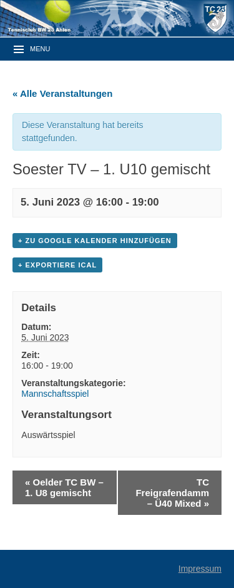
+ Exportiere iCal (57, 265)
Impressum (200, 569)
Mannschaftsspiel (55, 394)
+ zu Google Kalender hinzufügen (95, 240)
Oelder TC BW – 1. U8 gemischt (64, 487)
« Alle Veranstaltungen (62, 93)
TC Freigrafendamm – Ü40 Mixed (172, 493)
